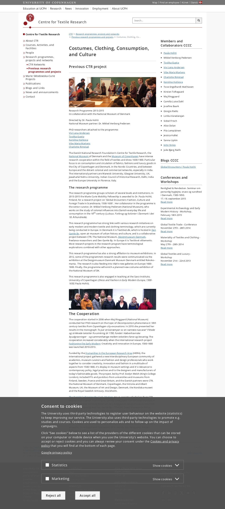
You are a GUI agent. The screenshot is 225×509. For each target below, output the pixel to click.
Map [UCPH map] (154, 2)
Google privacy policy (56, 453)
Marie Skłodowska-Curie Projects (40, 77)
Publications (33, 83)
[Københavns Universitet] (29, 21)
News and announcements (42, 92)
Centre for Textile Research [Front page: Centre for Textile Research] (43, 34)
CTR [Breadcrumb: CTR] (71, 34)
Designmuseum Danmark (132, 236)
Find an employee (169, 2)
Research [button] (55, 8)
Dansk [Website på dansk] (194, 2)
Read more (167, 202)
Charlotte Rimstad (79, 146)
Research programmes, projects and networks (40, 58)
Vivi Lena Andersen (79, 133)
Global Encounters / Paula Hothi (178, 166)
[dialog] (112, 453)
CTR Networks (36, 64)
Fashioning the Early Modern (84, 343)
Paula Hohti (170, 52)
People (30, 52)
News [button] (68, 8)
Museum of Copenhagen (125, 156)
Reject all (53, 495)
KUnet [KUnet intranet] (185, 2)
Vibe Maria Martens (79, 143)
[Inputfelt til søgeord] (164, 20)
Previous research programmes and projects (44, 70)
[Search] (199, 21)
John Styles (170, 145)
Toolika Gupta (76, 136)
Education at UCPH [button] (35, 8)
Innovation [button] (82, 8)
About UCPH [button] (120, 8)
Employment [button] (100, 8)
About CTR (32, 40)
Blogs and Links (35, 88)
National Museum (79, 156)
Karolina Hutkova (78, 139)
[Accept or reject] (48, 465)
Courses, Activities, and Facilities (40, 46)
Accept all (87, 495)
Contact (30, 96)
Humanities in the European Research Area (108, 353)
